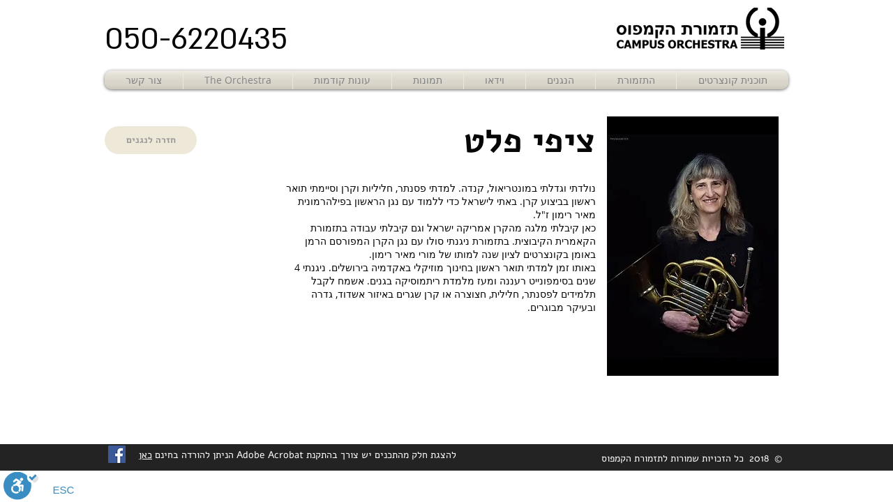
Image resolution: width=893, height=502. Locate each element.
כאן (145, 455)
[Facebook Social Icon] (117, 454)
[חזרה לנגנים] (151, 140)
